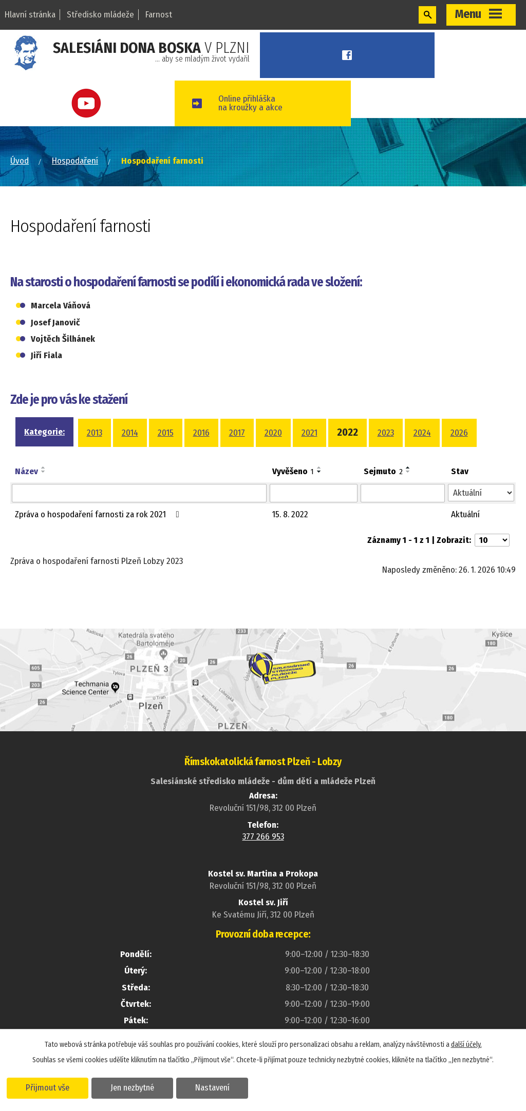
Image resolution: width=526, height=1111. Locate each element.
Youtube (87, 103)
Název (26, 471)
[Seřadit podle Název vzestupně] (43, 467)
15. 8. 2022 (290, 514)
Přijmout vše (47, 1087)
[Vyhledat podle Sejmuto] (403, 493)
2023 (386, 432)
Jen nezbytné (132, 1087)
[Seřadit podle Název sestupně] (43, 472)
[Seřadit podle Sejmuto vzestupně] (408, 467)
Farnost (158, 14)
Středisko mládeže (100, 14)
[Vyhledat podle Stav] (481, 492)
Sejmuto (383, 471)
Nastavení (212, 1087)
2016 (201, 432)
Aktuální (465, 514)
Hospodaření (75, 160)
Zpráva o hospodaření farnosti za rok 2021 (99, 514)
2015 (166, 432)
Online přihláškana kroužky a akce (250, 103)
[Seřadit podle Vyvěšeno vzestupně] (319, 467)
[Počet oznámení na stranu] (492, 540)
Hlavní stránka (30, 14)
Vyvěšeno (293, 471)
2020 (273, 432)
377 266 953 (263, 836)
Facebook (347, 55)
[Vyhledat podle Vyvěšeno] (314, 493)
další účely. (466, 1044)
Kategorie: (44, 431)
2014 (130, 432)
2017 (237, 432)
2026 (459, 432)
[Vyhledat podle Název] (139, 493)
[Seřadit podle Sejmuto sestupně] (408, 472)
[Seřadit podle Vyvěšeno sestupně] (319, 472)
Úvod (19, 160)
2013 (94, 432)
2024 (422, 432)
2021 (309, 432)
